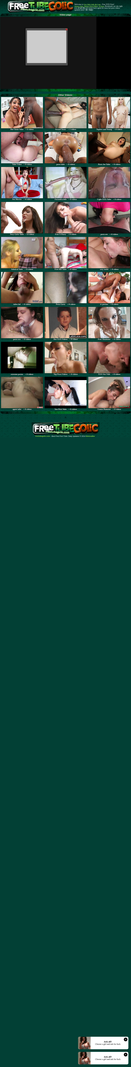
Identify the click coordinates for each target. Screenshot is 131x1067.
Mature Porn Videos (91, 6)
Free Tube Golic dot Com (92, 4)
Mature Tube (78, 6)
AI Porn (101, 6)
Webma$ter (90, 436)
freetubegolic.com (42, 436)
